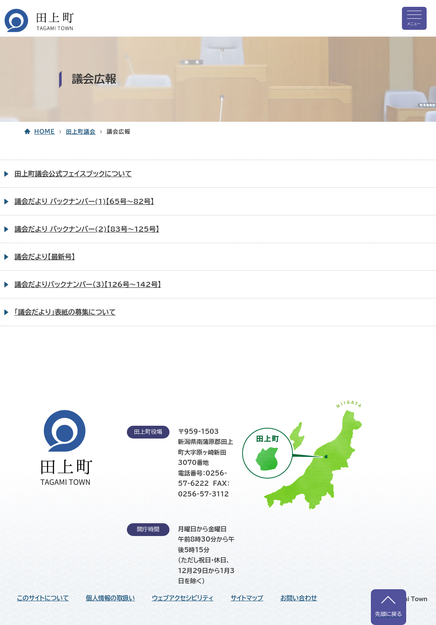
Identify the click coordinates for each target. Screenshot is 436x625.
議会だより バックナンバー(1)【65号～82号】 (84, 201)
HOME (44, 132)
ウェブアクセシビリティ (183, 598)
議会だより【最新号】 (44, 256)
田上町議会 (81, 132)
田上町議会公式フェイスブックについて (73, 173)
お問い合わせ (298, 598)
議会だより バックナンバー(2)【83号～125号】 (86, 229)
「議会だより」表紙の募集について (65, 312)
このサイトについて (43, 598)
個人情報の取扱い (110, 598)
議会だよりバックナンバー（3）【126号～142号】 (87, 284)
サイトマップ (247, 598)
